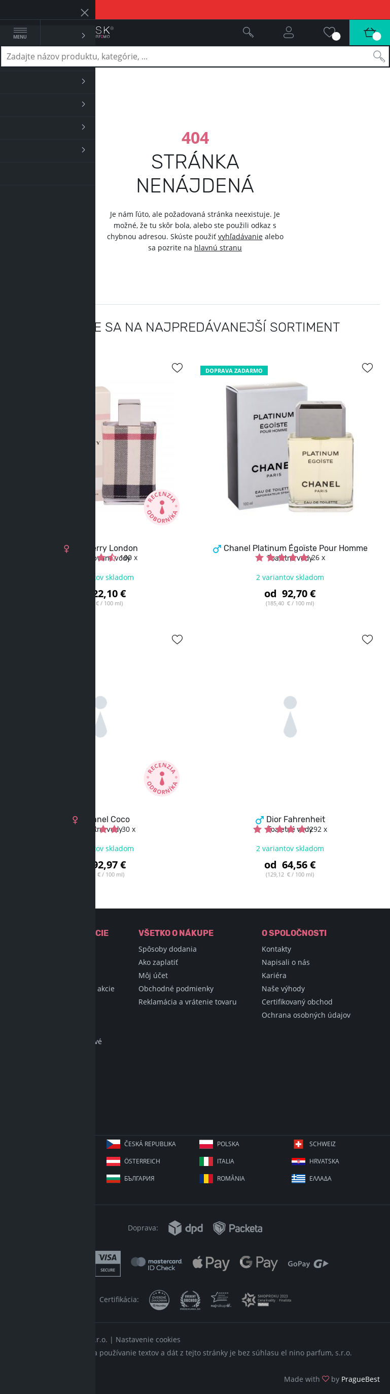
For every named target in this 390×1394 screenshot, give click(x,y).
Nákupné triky (39, 975)
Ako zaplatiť (158, 962)
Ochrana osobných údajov (306, 1015)
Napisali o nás (286, 962)
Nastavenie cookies (148, 1339)
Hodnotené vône (43, 1015)
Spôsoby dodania (167, 949)
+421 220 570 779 (61, 1094)
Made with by (332, 1379)
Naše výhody (283, 988)
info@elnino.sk (58, 1110)
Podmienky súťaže (46, 1028)
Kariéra (274, 975)
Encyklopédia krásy (47, 962)
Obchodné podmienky (176, 988)
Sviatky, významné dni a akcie (65, 988)
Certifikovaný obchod (297, 1002)
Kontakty (276, 949)
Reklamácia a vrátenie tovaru (187, 1002)
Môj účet (153, 975)
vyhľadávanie (240, 236)
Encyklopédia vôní (45, 949)
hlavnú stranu (218, 247)
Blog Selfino (35, 1002)
